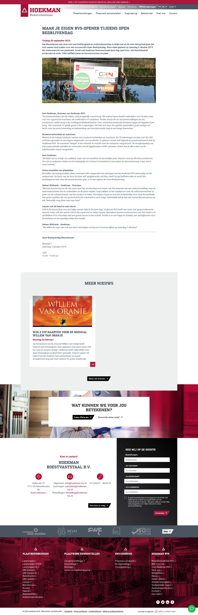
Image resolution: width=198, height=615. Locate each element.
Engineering (131, 13)
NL (163, 6)
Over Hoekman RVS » (162, 566)
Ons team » (157, 593)
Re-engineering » (123, 563)
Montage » (69, 566)
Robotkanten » (29, 575)
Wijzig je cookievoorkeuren (113, 611)
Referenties (147, 13)
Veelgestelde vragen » (162, 584)
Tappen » (27, 590)
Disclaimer (68, 611)
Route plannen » (39, 492)
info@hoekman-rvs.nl (75, 483)
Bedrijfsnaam (132, 455)
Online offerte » (159, 578)
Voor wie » (157, 569)
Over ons (160, 13)
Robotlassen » (29, 584)
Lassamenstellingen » (74, 560)
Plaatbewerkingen (82, 13)
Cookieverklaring (95, 611)
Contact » (156, 590)
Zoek (171, 6)
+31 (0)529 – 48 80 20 (100, 483)
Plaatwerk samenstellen (108, 13)
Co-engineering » (123, 566)
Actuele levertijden (108, 6)
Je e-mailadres (132, 487)
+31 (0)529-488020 (88, 6)
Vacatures (132, 6)
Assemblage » (71, 563)
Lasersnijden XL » (31, 566)
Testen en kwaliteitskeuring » (78, 569)
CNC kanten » (29, 569)
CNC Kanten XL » (31, 573)
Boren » (26, 588)
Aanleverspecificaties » (33, 596)
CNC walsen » (29, 578)
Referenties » (158, 573)
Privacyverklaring (80, 611)
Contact (173, 13)
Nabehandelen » (30, 593)
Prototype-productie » (125, 560)
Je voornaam (132, 465)
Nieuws (122, 6)
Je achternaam (132, 476)
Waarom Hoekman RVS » (163, 560)
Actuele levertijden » (161, 581)
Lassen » (27, 581)
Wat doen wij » (158, 563)
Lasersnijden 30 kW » (33, 563)
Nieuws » (156, 575)
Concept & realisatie (156, 611)
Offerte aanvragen (147, 6)
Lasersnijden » (29, 560)
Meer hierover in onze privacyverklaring (144, 505)
